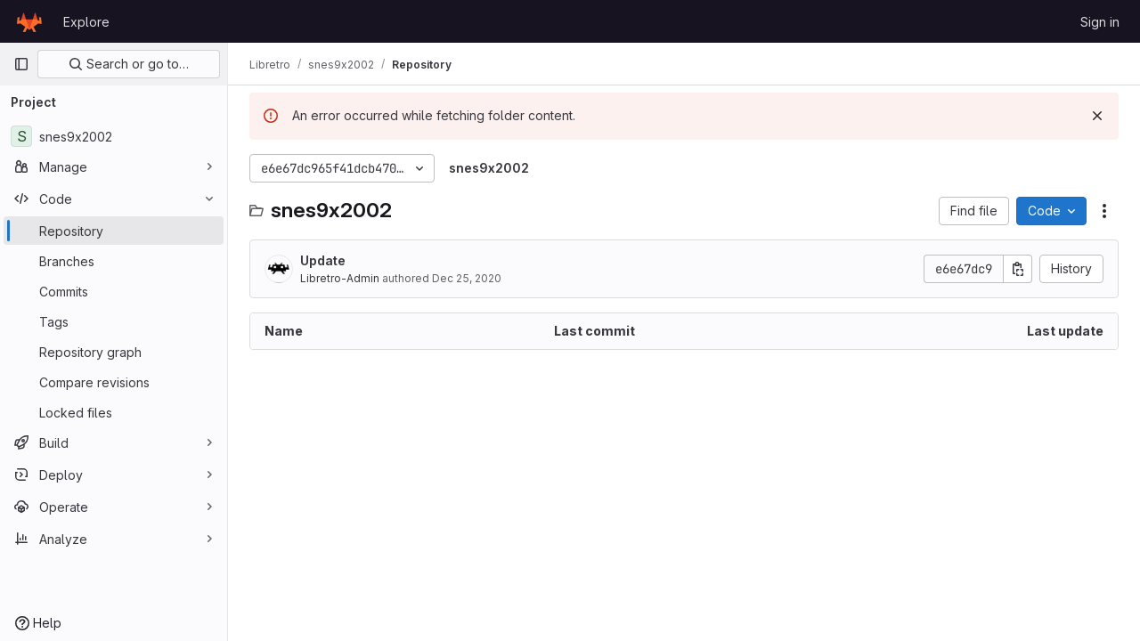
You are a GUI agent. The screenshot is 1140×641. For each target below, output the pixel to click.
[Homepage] (29, 21)
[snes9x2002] (114, 136)
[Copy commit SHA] (1018, 269)
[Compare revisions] (114, 382)
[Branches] (114, 261)
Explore (86, 21)
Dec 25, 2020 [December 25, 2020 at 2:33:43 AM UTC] (466, 278)
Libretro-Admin (339, 278)
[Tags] (114, 321)
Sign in (1100, 21)
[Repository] (114, 230)
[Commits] (114, 291)
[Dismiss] (1097, 115)
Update (323, 260)
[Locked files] (114, 412)
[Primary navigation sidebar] (21, 64)
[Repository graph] (114, 351)
